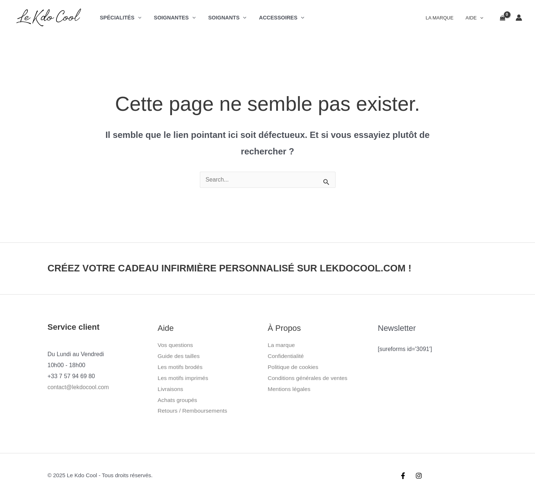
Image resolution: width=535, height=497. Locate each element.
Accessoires (274, 18)
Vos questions (176, 345)
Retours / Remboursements (194, 411)
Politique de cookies (294, 367)
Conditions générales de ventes (309, 378)
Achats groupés (178, 399)
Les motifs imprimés (184, 378)
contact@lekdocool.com (79, 387)
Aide (475, 18)
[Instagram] (418, 475)
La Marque (443, 18)
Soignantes (172, 18)
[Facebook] (403, 475)
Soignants (222, 18)
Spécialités (119, 18)
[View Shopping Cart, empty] (502, 17)
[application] (136, 18)
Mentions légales (290, 388)
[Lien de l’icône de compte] (519, 17)
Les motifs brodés (181, 367)
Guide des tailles (179, 356)
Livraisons (171, 388)
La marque (282, 345)
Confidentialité (286, 356)
